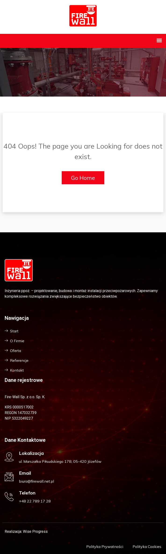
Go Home (83, 177)
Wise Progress (35, 531)
